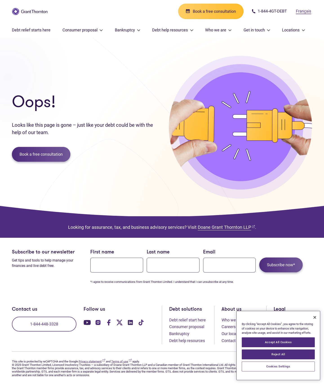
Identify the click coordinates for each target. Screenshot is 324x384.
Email (209, 252)
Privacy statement (92, 361)
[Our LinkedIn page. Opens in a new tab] (130, 322)
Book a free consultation (41, 154)
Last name (158, 252)
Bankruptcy (179, 333)
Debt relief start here (187, 320)
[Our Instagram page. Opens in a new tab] (98, 322)
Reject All (278, 354)
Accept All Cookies (278, 342)
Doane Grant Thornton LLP (226, 227)
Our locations (233, 333)
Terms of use (121, 361)
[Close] (315, 317)
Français (303, 11)
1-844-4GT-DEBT (269, 11)
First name (102, 252)
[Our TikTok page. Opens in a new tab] (141, 322)
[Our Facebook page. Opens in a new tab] (108, 322)
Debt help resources (187, 340)
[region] (278, 345)
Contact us (231, 340)
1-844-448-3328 (44, 324)
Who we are (232, 320)
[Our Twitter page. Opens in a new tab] (119, 322)
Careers (231, 326)
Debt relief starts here (31, 30)
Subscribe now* (281, 264)
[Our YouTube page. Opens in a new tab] (87, 322)
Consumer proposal (186, 326)
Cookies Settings (278, 366)
